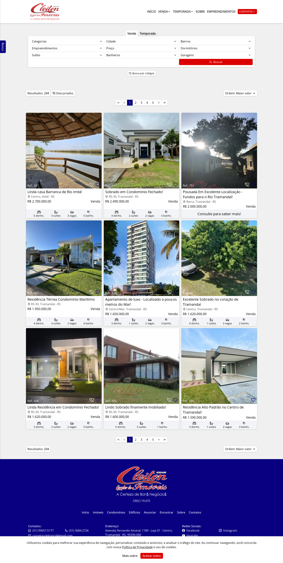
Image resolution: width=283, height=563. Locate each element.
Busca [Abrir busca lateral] (3, 47)
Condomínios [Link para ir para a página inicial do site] (116, 512)
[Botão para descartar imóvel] (92, 185)
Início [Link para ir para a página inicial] (151, 12)
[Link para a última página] (164, 103)
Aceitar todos (152, 556)
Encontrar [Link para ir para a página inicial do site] (166, 512)
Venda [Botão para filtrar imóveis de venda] (131, 33)
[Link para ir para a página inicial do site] (45, 11)
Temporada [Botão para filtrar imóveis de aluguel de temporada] (148, 33)
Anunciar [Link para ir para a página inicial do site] (150, 512)
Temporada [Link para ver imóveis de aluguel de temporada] (183, 12)
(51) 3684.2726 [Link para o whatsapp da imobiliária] (77, 530)
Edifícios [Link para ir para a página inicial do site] (134, 512)
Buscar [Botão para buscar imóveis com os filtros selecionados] (216, 62)
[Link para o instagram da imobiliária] (237, 530)
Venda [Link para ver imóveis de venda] (164, 12)
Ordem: (240, 93)
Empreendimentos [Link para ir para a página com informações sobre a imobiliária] (221, 12)
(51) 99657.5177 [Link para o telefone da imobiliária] (41, 530)
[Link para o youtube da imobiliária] (200, 535)
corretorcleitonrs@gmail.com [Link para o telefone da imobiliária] (50, 536)
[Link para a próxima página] (159, 103)
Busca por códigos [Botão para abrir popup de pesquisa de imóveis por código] (141, 73)
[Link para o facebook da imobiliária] (200, 530)
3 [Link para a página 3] (141, 103)
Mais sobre (130, 556)
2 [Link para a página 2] (135, 103)
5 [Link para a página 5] (153, 103)
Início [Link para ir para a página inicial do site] (85, 512)
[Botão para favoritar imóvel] (98, 185)
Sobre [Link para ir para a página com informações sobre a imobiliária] (200, 12)
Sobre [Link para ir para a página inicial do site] (181, 512)
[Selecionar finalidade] (67, 41)
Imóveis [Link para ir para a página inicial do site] (98, 512)
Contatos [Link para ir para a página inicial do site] (195, 512)
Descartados (63, 93)
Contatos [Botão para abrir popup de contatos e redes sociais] (247, 11)
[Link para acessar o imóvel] (64, 165)
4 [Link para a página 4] (147, 103)
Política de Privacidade (137, 547)
